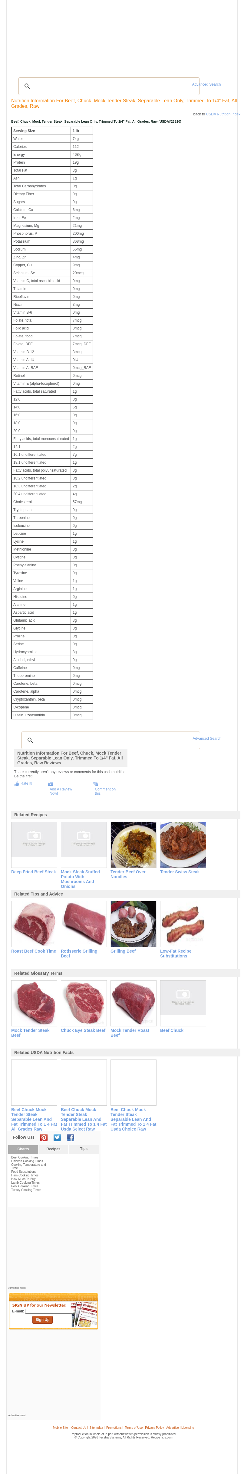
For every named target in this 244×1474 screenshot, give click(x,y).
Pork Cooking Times (24, 1186)
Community (96, 36)
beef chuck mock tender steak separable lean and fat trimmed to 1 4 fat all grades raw (34, 1119)
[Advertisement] (123, 59)
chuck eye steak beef (83, 1030)
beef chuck (171, 1030)
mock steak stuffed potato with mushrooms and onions (80, 879)
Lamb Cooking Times (25, 1182)
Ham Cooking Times (24, 1175)
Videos (79, 36)
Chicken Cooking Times (27, 1161)
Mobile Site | (61, 1427)
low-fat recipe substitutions (175, 953)
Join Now (211, 36)
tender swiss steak (179, 871)
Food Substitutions (23, 1171)
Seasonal (116, 36)
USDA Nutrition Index (223, 114)
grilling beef (123, 951)
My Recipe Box (138, 36)
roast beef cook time (33, 951)
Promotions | (114, 1427)
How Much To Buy (23, 1179)
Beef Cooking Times (24, 1157)
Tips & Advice (41, 36)
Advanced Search (206, 84)
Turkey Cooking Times (26, 1190)
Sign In (224, 36)
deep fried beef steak (33, 871)
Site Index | (97, 1427)
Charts (23, 1149)
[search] (108, 86)
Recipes (21, 36)
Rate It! (26, 783)
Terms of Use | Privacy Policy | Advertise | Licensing (159, 1427)
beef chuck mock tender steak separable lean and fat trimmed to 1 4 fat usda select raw (84, 1119)
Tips (83, 1149)
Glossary (62, 36)
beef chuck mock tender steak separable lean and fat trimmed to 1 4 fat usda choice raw (133, 1119)
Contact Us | (79, 1427)
